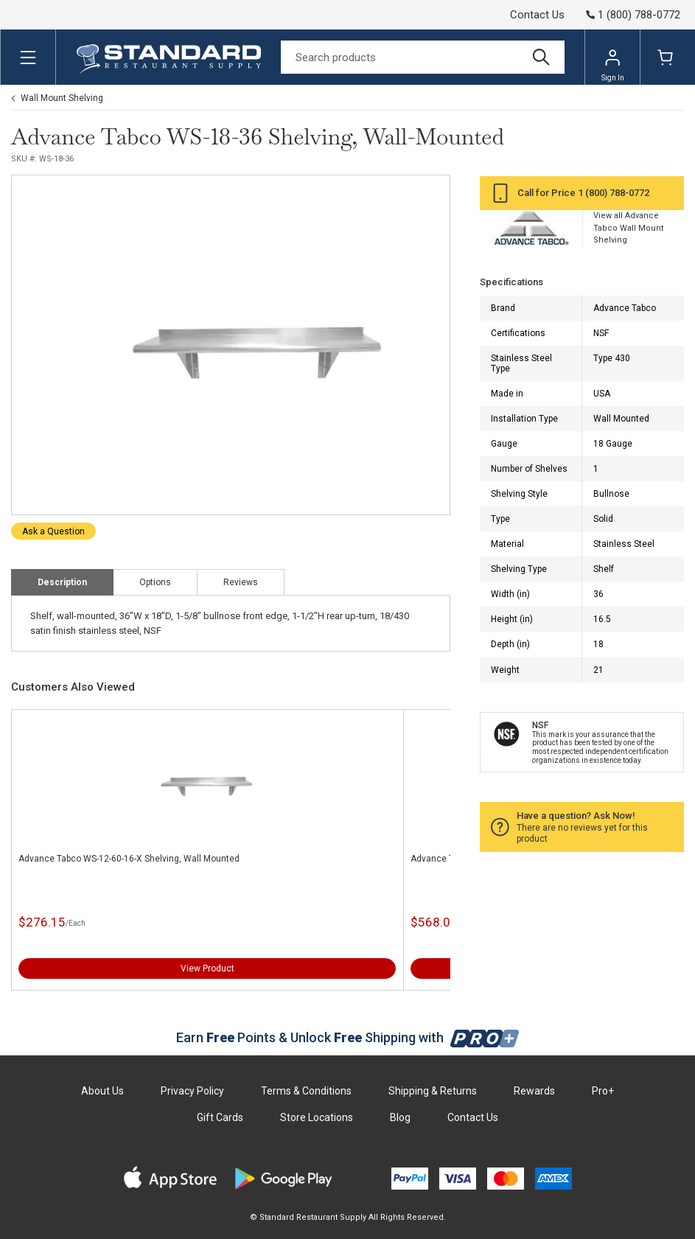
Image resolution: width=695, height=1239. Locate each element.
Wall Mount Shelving (62, 98)
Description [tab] (62, 582)
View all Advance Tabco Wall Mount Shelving (628, 228)
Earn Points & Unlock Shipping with (347, 1037)
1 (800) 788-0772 (613, 192)
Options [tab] (155, 582)
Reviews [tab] (240, 582)
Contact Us (537, 14)
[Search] (423, 57)
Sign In (612, 65)
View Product (207, 968)
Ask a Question (53, 531)
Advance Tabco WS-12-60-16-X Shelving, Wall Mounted (129, 859)
